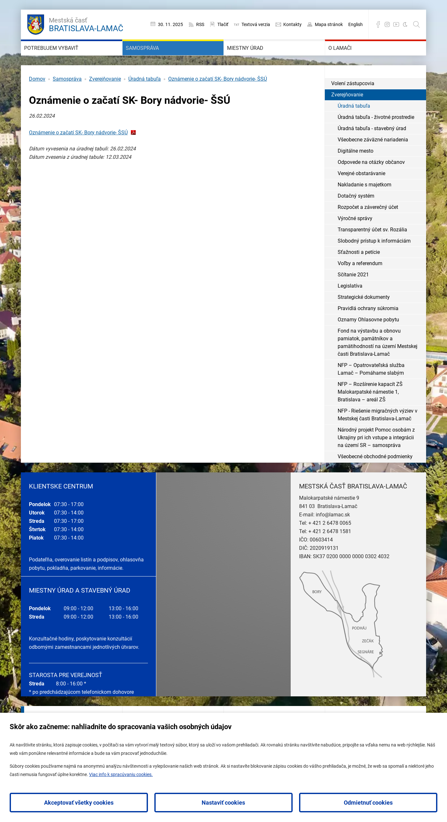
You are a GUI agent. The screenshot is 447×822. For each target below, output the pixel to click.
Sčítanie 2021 (353, 294)
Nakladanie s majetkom (364, 204)
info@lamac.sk (333, 534)
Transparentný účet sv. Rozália (372, 249)
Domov (37, 98)
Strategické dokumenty (364, 316)
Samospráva (154, 57)
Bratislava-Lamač (86, 23)
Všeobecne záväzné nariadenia (373, 159)
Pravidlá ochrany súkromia (368, 328)
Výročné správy (355, 238)
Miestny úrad (257, 57)
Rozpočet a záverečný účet (368, 226)
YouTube (396, 24)
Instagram (387, 24)
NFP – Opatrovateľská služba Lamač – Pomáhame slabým (371, 388)
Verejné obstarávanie (361, 193)
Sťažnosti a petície (359, 271)
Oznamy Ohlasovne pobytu (368, 339)
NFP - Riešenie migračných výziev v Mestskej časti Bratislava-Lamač (377, 434)
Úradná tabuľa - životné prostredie (376, 136)
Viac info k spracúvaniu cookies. (121, 774)
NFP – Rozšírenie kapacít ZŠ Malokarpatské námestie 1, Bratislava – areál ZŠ (370, 411)
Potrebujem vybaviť (68, 57)
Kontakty (292, 24)
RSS (200, 24)
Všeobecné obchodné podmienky (375, 476)
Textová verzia (256, 24)
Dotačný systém (356, 215)
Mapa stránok (329, 24)
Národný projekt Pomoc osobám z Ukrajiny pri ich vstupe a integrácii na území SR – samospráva (376, 457)
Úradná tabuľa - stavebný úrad (372, 148)
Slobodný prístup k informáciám (374, 260)
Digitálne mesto (355, 170)
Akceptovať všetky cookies (79, 802)
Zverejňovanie (105, 98)
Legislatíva (350, 305)
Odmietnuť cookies (368, 802)
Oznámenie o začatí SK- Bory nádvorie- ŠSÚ (217, 98)
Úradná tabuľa (144, 98)
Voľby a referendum (360, 283)
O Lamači (350, 57)
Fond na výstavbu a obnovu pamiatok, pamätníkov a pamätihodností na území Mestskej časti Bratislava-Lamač (377, 361)
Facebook (378, 24)
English (355, 24)
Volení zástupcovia (352, 103)
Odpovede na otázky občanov (371, 181)
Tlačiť (222, 24)
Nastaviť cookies (223, 802)
